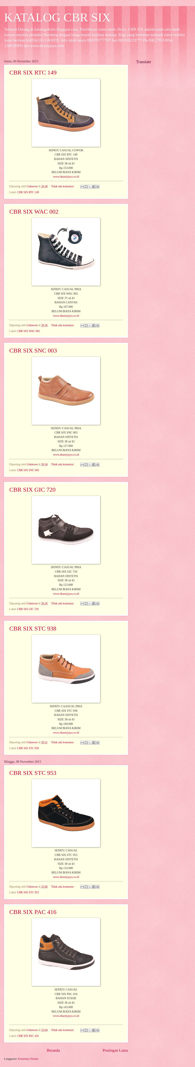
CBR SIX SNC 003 (33, 350)
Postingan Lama (115, 1050)
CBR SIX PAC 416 (32, 911)
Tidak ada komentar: (63, 186)
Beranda (53, 1050)
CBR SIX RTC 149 (32, 72)
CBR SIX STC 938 (32, 628)
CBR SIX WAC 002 (33, 211)
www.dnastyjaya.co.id (66, 176)
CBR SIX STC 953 (32, 772)
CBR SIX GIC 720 (32, 489)
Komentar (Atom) (28, 1058)
